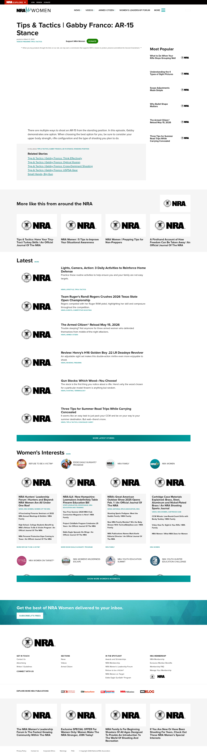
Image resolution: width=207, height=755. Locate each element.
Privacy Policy (21, 751)
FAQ (72, 751)
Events (69, 310)
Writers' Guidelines (24, 666)
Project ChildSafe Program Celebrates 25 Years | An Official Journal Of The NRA (80, 524)
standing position (81, 149)
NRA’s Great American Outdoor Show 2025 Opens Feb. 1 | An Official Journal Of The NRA (124, 501)
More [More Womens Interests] (68, 454)
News (77, 10)
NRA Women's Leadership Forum (119, 666)
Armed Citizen (106, 10)
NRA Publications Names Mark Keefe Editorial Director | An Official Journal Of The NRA (124, 536)
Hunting (70, 390)
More (36, 262)
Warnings (63, 751)
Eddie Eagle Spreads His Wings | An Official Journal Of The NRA (78, 533)
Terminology (80, 390)
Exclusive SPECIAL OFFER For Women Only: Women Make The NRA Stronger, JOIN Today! (80, 732)
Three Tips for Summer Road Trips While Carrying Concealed (96, 410)
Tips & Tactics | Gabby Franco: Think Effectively (55, 158)
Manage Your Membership (160, 670)
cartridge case (174, 512)
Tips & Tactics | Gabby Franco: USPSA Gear (53, 170)
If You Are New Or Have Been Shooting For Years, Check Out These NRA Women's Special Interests (168, 733)
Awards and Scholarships (115, 659)
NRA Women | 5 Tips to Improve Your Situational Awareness (80, 240)
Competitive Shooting (82, 310)
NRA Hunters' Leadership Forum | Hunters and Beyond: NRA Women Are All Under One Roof (36, 501)
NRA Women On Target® (41, 560)
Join (33, 2)
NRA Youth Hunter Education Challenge (174, 560)
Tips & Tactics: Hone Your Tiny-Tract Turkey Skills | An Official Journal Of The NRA (35, 242)
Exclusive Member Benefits (161, 663)
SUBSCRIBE (30, 615)
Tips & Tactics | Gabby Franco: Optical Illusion (54, 162)
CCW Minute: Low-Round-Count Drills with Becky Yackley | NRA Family (170, 517)
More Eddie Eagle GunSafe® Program (77, 547)
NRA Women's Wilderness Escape (86, 560)
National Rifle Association (124, 509)
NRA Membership (112, 663)
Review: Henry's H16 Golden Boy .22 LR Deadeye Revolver (102, 352)
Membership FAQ (157, 666)
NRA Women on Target (114, 674)
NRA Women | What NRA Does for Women (170, 533)
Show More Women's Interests (103, 578)
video (154, 512)
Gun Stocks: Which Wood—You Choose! (89, 380)
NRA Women (168, 463)
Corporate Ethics (49, 751)
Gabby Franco (55, 149)
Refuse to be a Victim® (114, 670)
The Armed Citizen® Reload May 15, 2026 (90, 324)
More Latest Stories (103, 438)
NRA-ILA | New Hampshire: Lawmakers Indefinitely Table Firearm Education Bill (80, 499)
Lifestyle (70, 289)
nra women (162, 512)
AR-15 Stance (67, 149)
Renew (39, 2)
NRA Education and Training (77, 506)
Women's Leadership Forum (134, 10)
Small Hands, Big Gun (40, 174)
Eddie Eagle (83, 505)
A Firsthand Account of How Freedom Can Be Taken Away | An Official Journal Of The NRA (170, 242)
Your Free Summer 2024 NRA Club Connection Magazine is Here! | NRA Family (78, 515)
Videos (89, 10)
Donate (47, 2)
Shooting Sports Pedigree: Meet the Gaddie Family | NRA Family (122, 514)
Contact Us (21, 659)
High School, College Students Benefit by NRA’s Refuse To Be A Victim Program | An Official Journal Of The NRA (37, 527)
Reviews (69, 363)
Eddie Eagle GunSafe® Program (85, 463)
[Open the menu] (163, 10)
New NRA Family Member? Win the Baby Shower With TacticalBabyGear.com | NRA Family (125, 525)
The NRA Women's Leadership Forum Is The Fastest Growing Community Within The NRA (35, 732)
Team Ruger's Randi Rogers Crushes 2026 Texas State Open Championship (99, 298)
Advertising (21, 663)
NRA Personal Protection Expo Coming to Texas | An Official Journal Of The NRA (36, 537)
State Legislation (70, 505)
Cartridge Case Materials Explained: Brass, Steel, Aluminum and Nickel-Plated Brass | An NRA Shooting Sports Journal (169, 502)
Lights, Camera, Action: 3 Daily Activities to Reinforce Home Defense (103, 270)
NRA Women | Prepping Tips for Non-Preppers (124, 240)
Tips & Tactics (36, 41)
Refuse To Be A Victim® (41, 463)
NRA (138, 509)
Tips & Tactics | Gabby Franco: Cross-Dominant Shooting (60, 166)
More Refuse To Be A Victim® (28, 547)
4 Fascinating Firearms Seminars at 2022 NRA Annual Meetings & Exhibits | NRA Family (36, 516)
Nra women (29, 509)
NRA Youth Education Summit (129, 560)
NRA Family (123, 463)
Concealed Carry (85, 422)
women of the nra (42, 509)
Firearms (26, 41)
